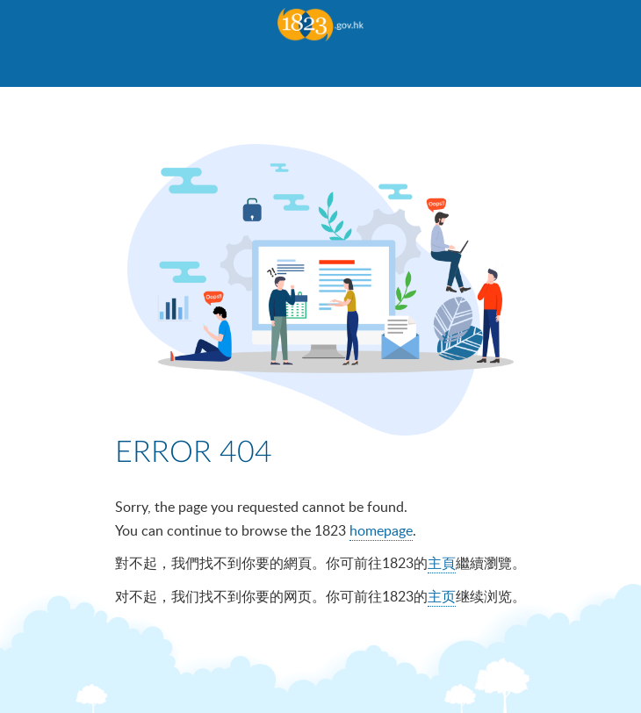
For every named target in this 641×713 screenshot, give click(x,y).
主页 (442, 596)
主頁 (442, 563)
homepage (381, 530)
